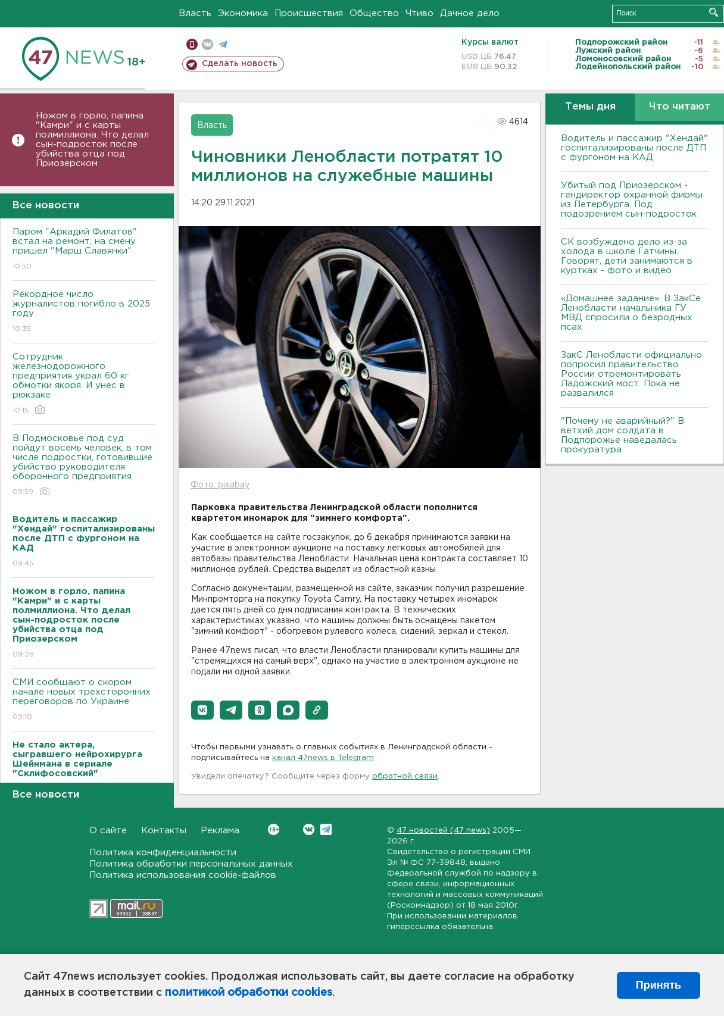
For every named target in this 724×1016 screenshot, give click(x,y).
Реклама (220, 830)
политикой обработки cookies (248, 993)
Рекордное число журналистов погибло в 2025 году (84, 312)
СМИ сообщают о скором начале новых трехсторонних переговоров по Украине (84, 700)
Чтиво (419, 13)
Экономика (243, 13)
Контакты (163, 830)
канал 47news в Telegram (323, 758)
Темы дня (590, 106)
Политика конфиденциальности (162, 852)
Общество (374, 13)
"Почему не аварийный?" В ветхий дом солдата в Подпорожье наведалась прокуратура (622, 435)
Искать (713, 12)
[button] (202, 710)
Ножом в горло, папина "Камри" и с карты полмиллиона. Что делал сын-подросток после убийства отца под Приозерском (92, 139)
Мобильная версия (192, 44)
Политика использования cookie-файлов (182, 875)
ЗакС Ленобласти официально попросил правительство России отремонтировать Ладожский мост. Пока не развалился (631, 374)
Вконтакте (273, 829)
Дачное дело (470, 13)
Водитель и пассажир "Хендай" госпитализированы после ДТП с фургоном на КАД (634, 148)
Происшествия (308, 13)
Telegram (326, 829)
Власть (195, 13)
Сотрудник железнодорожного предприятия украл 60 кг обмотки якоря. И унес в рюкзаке (84, 384)
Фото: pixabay (220, 485)
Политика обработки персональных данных (191, 864)
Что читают (679, 106)
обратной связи (405, 776)
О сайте (108, 830)
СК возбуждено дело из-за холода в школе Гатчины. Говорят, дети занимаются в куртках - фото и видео (626, 256)
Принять (658, 985)
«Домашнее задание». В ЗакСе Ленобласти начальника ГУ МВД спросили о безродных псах (631, 313)
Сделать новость (239, 63)
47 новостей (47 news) (443, 830)
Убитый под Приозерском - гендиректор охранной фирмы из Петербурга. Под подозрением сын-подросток (632, 200)
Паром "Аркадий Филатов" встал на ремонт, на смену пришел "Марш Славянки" (84, 249)
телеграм (223, 44)
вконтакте (207, 44)
